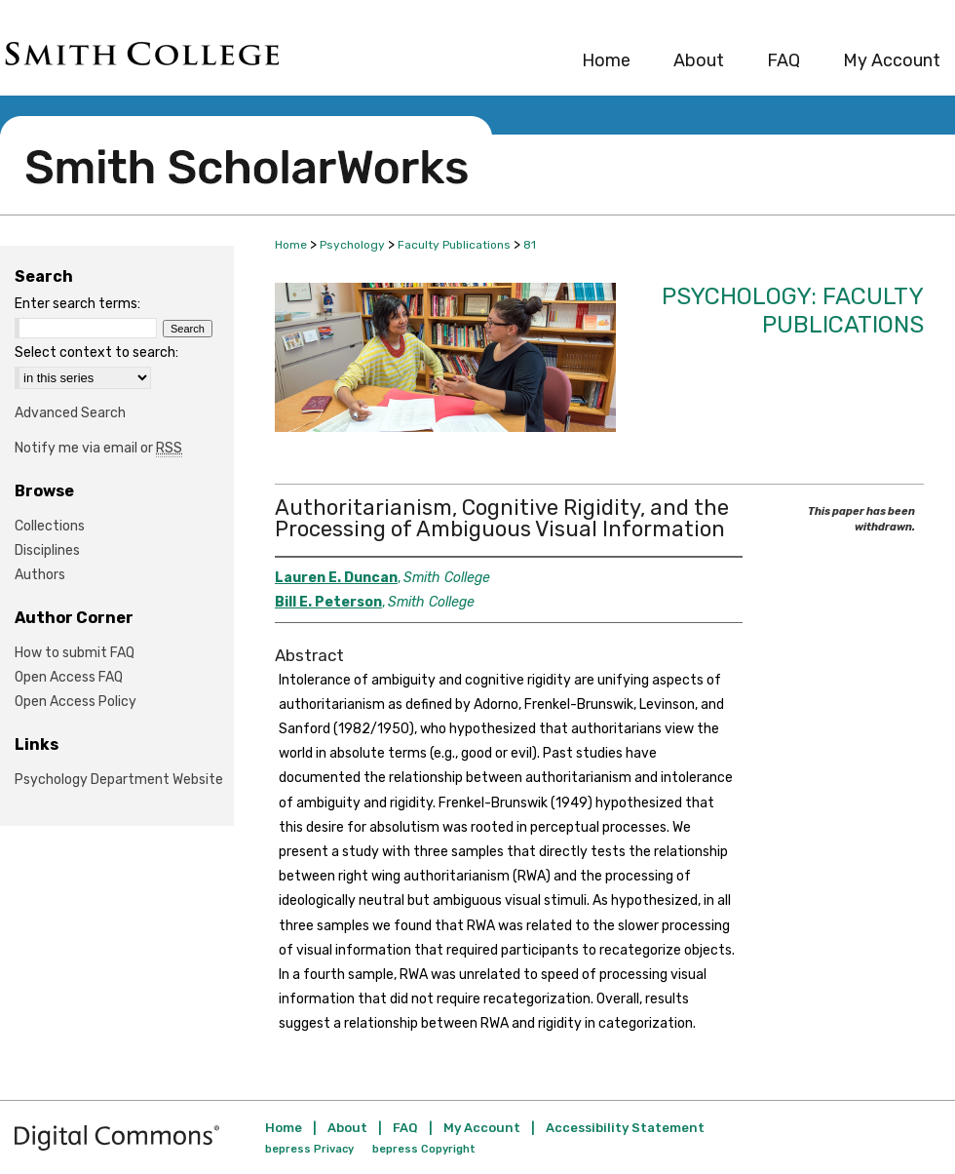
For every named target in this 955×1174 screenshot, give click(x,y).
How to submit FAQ (74, 653)
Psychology (352, 245)
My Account (481, 1127)
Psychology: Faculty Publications (793, 310)
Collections (50, 526)
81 (529, 245)
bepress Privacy (309, 1149)
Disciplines (47, 550)
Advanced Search (70, 413)
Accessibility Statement (625, 1127)
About (347, 1127)
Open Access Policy (75, 701)
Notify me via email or (98, 448)
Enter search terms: (77, 303)
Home (291, 245)
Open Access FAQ (69, 677)
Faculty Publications (454, 245)
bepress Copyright (424, 1149)
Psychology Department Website (119, 779)
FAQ (405, 1127)
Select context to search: (96, 352)
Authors (40, 575)
